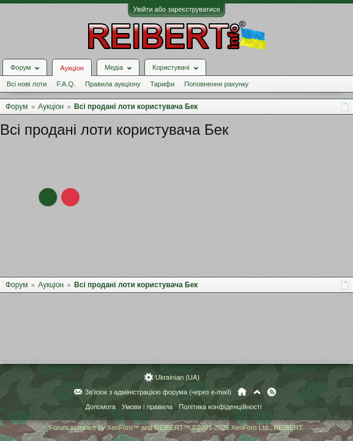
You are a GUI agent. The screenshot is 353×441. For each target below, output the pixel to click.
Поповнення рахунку (216, 84)
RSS (271, 392)
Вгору (257, 392)
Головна (242, 392)
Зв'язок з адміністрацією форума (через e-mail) (158, 392)
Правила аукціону (112, 84)
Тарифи (162, 84)
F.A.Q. (65, 84)
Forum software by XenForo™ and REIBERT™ (176, 427)
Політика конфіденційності (220, 406)
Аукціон (71, 68)
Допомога (100, 406)
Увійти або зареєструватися (176, 9)
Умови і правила (147, 406)
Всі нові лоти (26, 84)
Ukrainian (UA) (177, 377)
